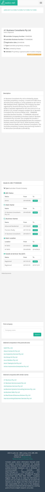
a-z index (14, 10)
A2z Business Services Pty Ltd (13, 386)
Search (37, 334)
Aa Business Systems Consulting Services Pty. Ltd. (19, 389)
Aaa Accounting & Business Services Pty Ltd (17, 398)
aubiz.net (7, 10)
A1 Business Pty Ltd (10, 380)
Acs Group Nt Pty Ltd (10, 357)
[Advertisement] (22, 20)
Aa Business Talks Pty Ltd (12, 392)
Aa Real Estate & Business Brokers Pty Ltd (17, 395)
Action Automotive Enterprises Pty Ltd (16, 366)
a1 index (27, 10)
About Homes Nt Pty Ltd (12, 351)
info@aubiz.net (26, 457)
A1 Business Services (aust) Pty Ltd (15, 383)
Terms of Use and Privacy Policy (22, 459)
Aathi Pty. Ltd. (8, 348)
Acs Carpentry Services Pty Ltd (13, 354)
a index (20, 10)
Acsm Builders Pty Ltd (11, 360)
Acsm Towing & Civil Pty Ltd (12, 363)
